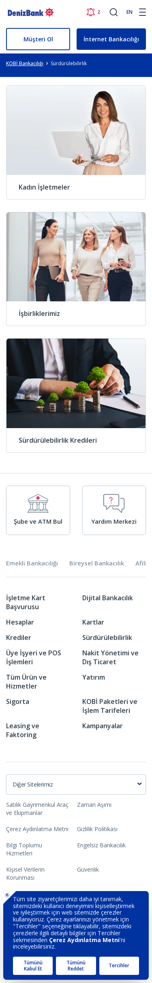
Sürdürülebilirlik (107, 637)
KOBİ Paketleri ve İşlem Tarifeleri (109, 706)
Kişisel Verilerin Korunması (25, 873)
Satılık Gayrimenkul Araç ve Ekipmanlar (37, 809)
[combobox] (76, 784)
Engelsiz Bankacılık (101, 845)
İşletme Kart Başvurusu (25, 602)
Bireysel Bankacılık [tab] (96, 563)
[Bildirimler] (93, 12)
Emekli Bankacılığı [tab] (32, 563)
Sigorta (17, 701)
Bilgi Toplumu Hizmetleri (24, 849)
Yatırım (93, 677)
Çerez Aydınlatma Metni (37, 829)
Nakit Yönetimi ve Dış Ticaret (110, 657)
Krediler (18, 637)
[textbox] (76, 784)
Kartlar (93, 622)
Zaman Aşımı (94, 804)
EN (129, 12)
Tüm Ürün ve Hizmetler (26, 682)
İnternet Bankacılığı (111, 39)
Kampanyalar (102, 725)
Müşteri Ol (38, 39)
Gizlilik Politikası (97, 829)
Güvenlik (88, 869)
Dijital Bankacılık (107, 597)
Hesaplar (20, 622)
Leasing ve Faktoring (22, 730)
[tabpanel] (76, 669)
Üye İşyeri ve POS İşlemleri (33, 657)
